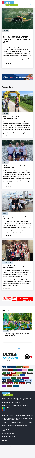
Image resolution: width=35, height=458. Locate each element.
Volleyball (9, 385)
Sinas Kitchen (28, 380)
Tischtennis (21, 383)
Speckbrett (4, 383)
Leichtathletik (16, 375)
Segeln (21, 380)
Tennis (15, 383)
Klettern (4, 375)
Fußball (4, 372)
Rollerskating (25, 377)
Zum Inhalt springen (6, 446)
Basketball (26, 367)
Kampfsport (30, 372)
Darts (15, 369)
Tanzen (10, 383)
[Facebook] (3, 440)
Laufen (9, 375)
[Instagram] (6, 440)
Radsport (13, 377)
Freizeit (30, 369)
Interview (19, 372)
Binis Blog (4, 369)
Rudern (3, 380)
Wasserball (16, 385)
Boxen (10, 369)
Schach (9, 380)
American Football (11, 367)
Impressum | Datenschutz (9, 436)
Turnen (3, 385)
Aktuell (3, 367)
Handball (13, 372)
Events (19, 369)
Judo (24, 372)
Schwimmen (15, 380)
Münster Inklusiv (5, 377)
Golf (8, 372)
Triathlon (28, 383)
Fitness (25, 369)
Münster (22, 375)
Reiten (19, 377)
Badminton (19, 367)
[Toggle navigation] (31, 4)
